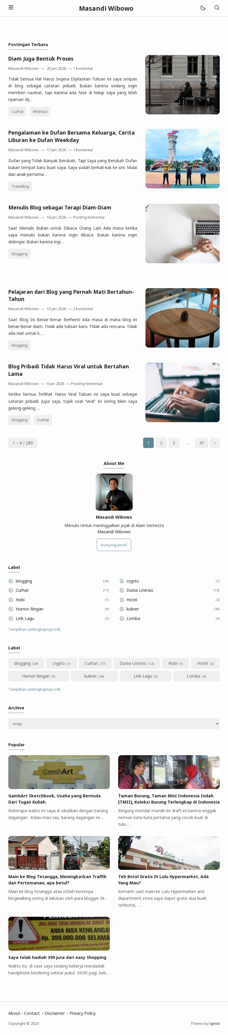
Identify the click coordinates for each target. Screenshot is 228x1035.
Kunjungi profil (114, 545)
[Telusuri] (216, 8)
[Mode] (202, 8)
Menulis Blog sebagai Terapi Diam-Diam (59, 207)
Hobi (20, 599)
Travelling (20, 186)
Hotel (131, 599)
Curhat (17, 111)
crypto (132, 581)
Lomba (133, 618)
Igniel (214, 1023)
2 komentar (83, 308)
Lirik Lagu (25, 618)
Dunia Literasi (139, 590)
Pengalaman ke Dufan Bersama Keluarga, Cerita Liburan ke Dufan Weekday (71, 136)
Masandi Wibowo (114, 531)
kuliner (132, 609)
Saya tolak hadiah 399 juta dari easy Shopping (57, 957)
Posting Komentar (89, 217)
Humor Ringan (29, 609)
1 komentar (83, 68)
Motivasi (40, 111)
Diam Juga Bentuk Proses (40, 58)
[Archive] (114, 723)
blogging (20, 253)
